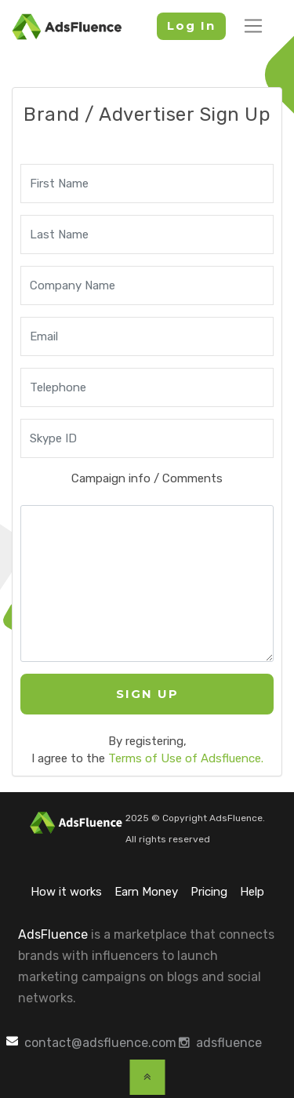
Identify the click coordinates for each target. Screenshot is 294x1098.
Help (252, 892)
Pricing (209, 892)
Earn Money (146, 892)
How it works (66, 892)
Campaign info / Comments (147, 478)
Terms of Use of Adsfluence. (185, 758)
